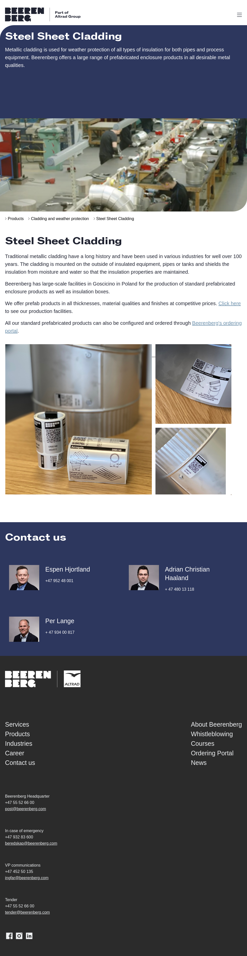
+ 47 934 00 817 (59, 632)
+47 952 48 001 (59, 581)
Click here (230, 303)
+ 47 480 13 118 (179, 589)
